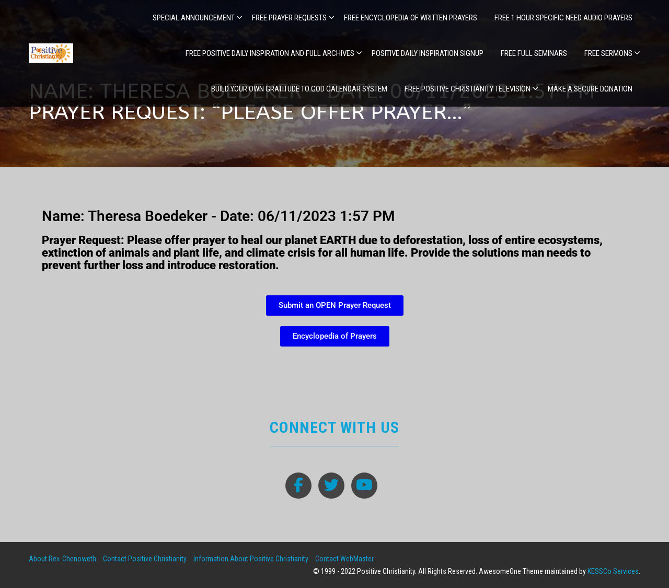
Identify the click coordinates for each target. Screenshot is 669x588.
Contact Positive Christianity (145, 559)
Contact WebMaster (344, 559)
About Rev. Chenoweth (62, 559)
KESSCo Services (613, 571)
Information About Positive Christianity (250, 559)
